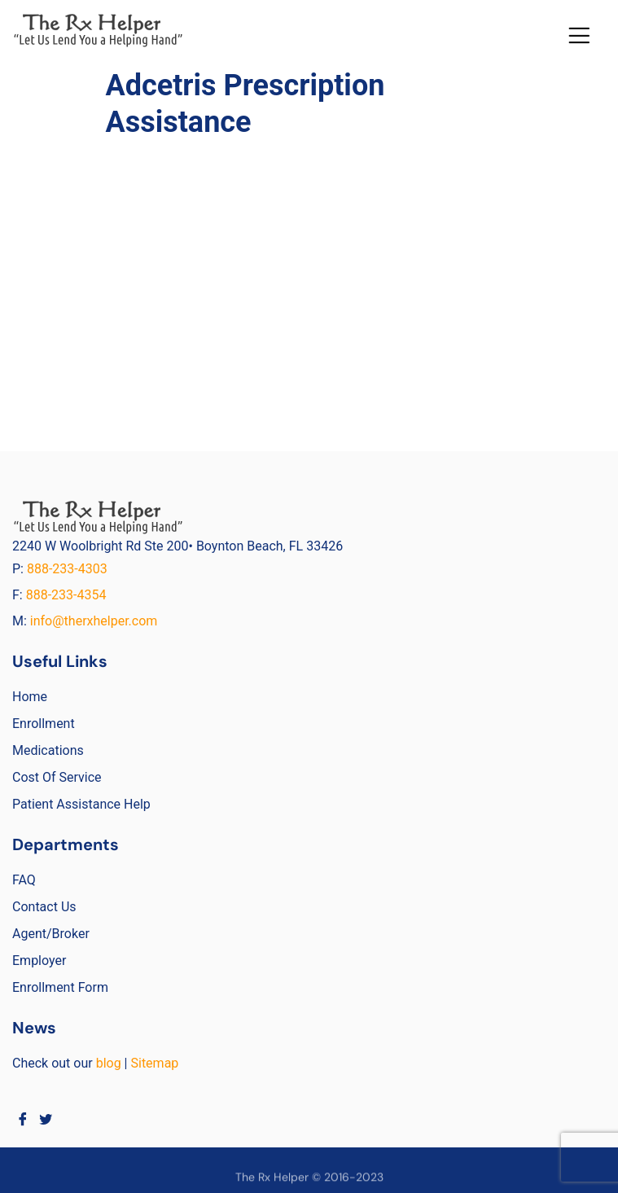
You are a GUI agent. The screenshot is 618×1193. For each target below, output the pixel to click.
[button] (579, 35)
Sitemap (154, 1063)
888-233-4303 (69, 569)
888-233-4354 (66, 595)
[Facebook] (22, 1118)
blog (108, 1063)
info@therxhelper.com (94, 621)
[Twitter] (46, 1118)
